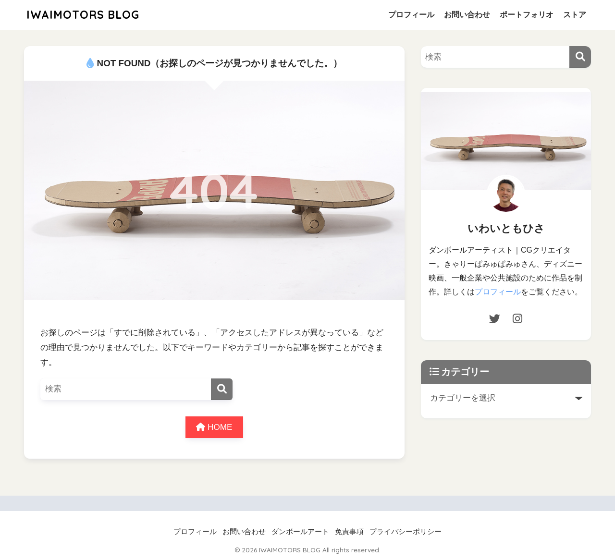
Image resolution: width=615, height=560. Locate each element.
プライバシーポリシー (405, 532)
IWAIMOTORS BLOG (82, 15)
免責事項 (349, 532)
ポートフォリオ (527, 15)
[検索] (222, 389)
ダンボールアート (300, 532)
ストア (574, 15)
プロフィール (411, 15)
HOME (214, 427)
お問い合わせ (467, 15)
